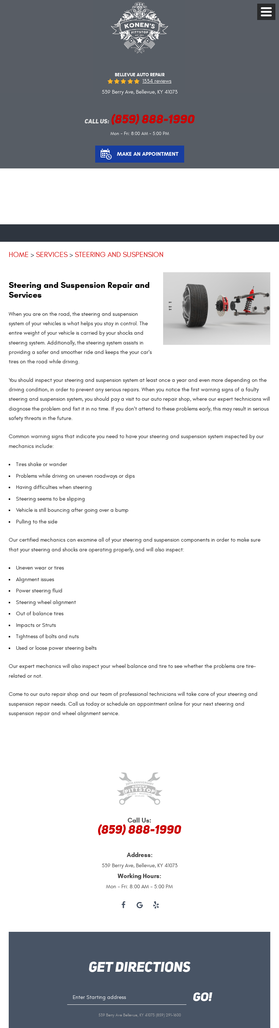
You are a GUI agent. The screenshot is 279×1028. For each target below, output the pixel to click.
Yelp (156, 905)
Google (139, 905)
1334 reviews (156, 81)
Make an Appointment (147, 154)
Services (52, 254)
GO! (202, 998)
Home (19, 254)
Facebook (123, 905)
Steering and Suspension (119, 254)
